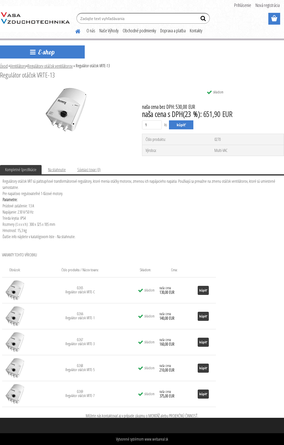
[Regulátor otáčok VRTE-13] (66, 89)
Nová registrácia (267, 5)
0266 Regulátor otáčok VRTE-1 (80, 315)
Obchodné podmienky (139, 30)
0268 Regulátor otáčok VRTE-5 (80, 367)
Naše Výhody (109, 30)
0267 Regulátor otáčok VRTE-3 (80, 341)
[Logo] (35, 19)
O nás (91, 30)
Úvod (4, 66)
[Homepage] (74, 30)
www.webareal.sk (156, 439)
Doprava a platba (173, 30)
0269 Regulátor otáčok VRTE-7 (80, 393)
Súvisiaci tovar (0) (89, 169)
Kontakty (196, 30)
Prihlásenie (242, 5)
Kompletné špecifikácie (20, 169)
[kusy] (152, 124)
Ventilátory (18, 66)
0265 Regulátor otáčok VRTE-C (80, 289)
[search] (204, 19)
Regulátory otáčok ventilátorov (50, 66)
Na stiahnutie (57, 169)
